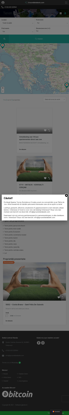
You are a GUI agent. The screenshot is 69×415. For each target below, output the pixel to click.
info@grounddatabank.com (39, 212)
